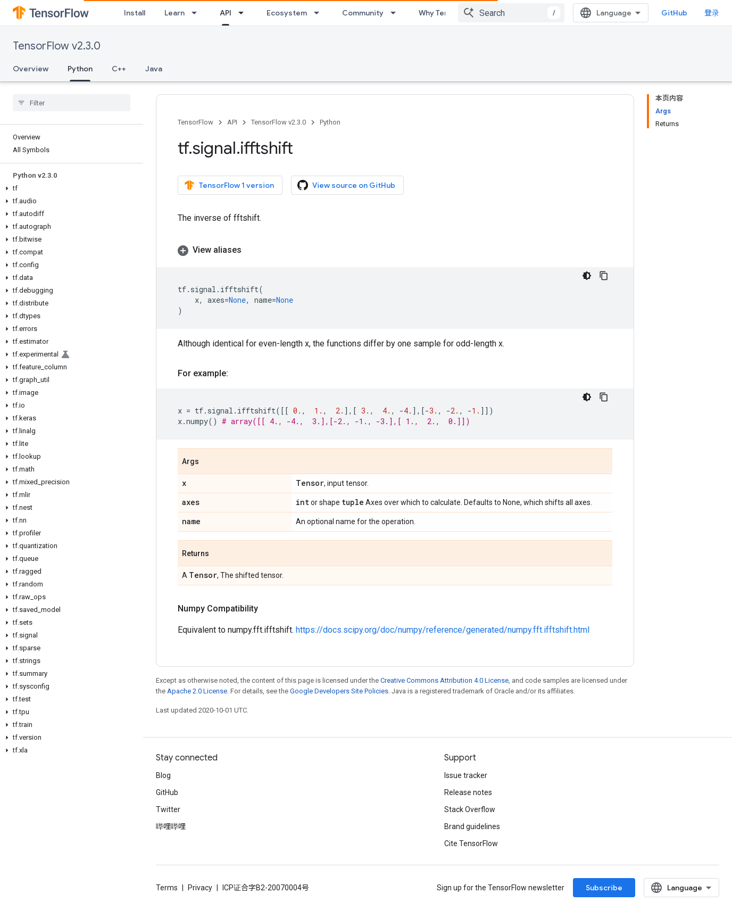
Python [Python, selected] (80, 68)
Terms (167, 887)
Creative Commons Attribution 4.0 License (444, 680)
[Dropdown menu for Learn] (197, 13)
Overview (30, 68)
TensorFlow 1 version (229, 185)
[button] (69, 188)
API (232, 122)
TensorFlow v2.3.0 (57, 46)
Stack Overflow (469, 809)
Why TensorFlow (448, 13)
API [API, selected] (225, 13)
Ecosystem (287, 13)
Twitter (168, 809)
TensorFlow (195, 122)
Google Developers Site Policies (339, 691)
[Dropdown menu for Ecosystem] (319, 13)
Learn (174, 13)
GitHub (674, 13)
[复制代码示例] (603, 275)
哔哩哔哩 (171, 826)
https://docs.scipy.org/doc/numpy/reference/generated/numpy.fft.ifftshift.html (442, 630)
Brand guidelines (472, 826)
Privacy (200, 887)
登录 (711, 13)
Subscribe (604, 887)
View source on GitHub (346, 185)
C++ (119, 68)
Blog (163, 775)
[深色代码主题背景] (586, 275)
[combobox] (511, 12)
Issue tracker (465, 775)
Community (363, 13)
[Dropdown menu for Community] (396, 13)
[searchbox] (71, 102)
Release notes (468, 792)
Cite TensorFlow (471, 843)
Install (134, 13)
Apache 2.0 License (197, 691)
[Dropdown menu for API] (244, 13)
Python (330, 122)
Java (153, 68)
